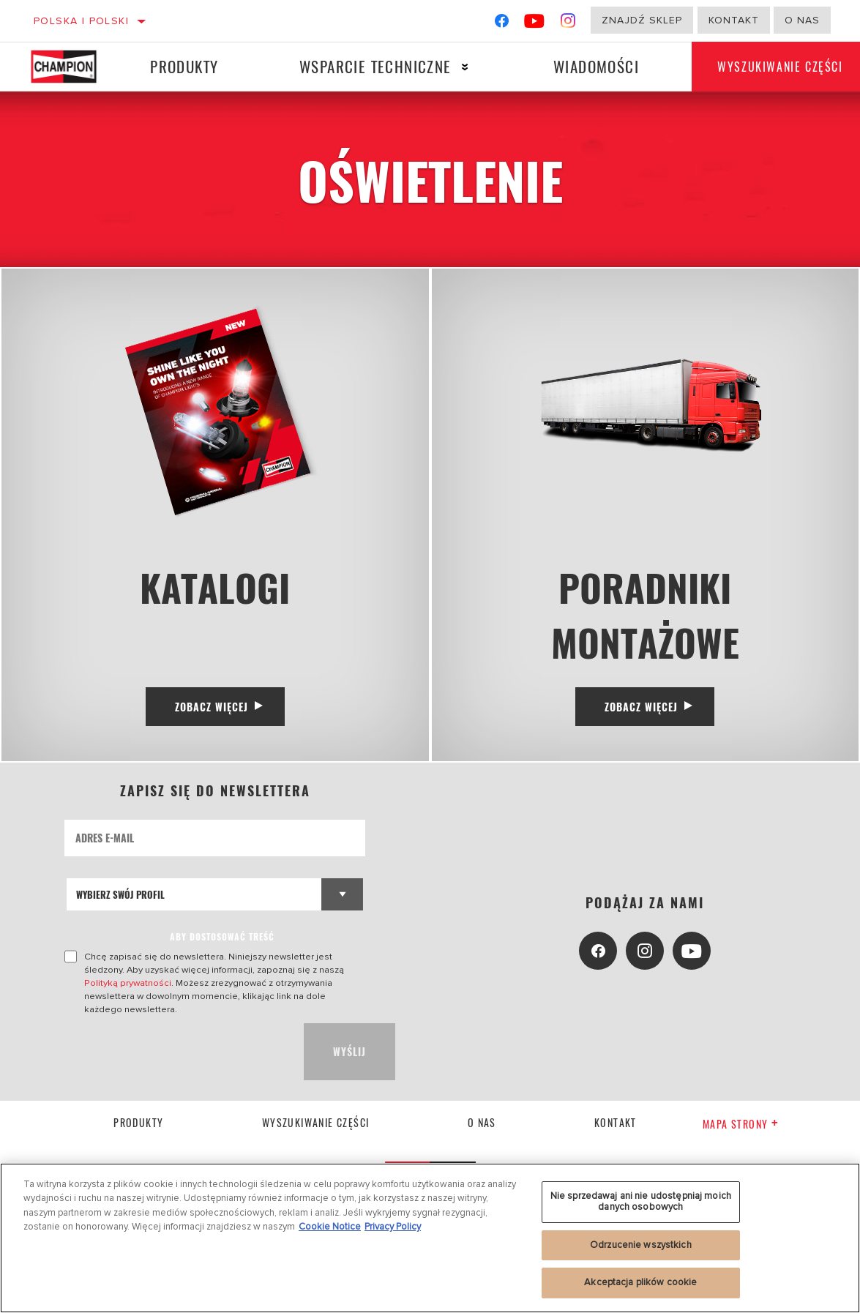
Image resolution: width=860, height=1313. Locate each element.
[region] (430, 1238)
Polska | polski (81, 21)
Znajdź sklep (642, 20)
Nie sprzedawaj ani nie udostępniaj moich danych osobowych (640, 1201)
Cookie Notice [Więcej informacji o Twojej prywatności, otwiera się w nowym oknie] (330, 1226)
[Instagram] (568, 24)
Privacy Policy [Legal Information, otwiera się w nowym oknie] (392, 1226)
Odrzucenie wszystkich (641, 1245)
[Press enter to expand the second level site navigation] (461, 67)
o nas (802, 20)
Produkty (183, 66)
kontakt (615, 1128)
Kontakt (733, 20)
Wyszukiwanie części (316, 1128)
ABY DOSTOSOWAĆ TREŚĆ (222, 942)
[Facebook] (501, 24)
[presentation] (175, 1057)
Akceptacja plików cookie (640, 1282)
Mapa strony (741, 1129)
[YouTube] (534, 24)
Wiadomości (591, 66)
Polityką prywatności (127, 989)
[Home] (69, 66)
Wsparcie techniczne (372, 66)
